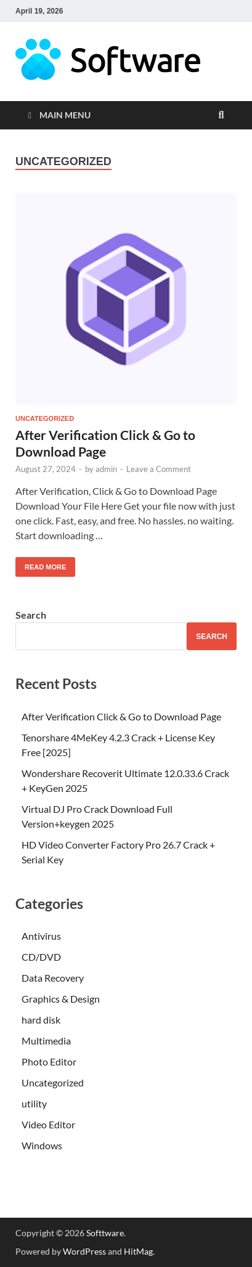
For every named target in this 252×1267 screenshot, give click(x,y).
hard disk (41, 1019)
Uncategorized (44, 418)
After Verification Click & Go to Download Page (121, 716)
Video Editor (48, 1124)
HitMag (138, 1251)
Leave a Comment (158, 469)
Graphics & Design (61, 998)
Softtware (105, 1233)
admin (106, 469)
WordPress (84, 1251)
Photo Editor (49, 1061)
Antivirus (41, 936)
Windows (42, 1145)
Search (30, 615)
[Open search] (221, 115)
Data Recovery (53, 978)
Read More (40, 564)
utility (34, 1103)
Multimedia (46, 1040)
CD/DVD (41, 957)
